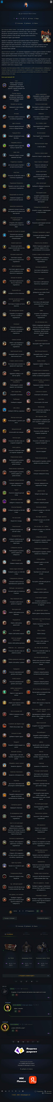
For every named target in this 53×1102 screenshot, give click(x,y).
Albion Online (12, 29)
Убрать (35, 23)
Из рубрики (9, 934)
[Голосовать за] (13, 995)
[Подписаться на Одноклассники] (9, 1091)
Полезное (44, 934)
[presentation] (3, 950)
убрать (30, 1069)
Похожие (26, 934)
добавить (23, 1069)
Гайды (37, 18)
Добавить (27, 23)
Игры (31, 18)
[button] (24, 970)
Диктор (4, 986)
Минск (12, 988)
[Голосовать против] (16, 995)
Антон (13, 911)
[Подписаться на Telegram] (2, 1091)
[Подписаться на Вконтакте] (6, 1091)
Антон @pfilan (17, 1005)
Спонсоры (19, 23)
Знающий (7, 1002)
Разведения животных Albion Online (44, 918)
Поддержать (30, 911)
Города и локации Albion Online (10, 918)
